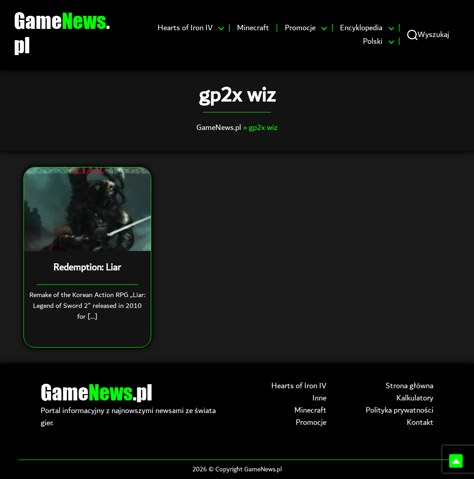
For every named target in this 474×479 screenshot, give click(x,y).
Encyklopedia (361, 28)
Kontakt (420, 422)
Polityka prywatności (399, 410)
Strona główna (409, 385)
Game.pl (62, 32)
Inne (319, 398)
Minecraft (253, 28)
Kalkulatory (414, 398)
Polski (372, 42)
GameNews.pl (218, 127)
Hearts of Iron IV (185, 28)
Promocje (300, 28)
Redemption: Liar (87, 267)
